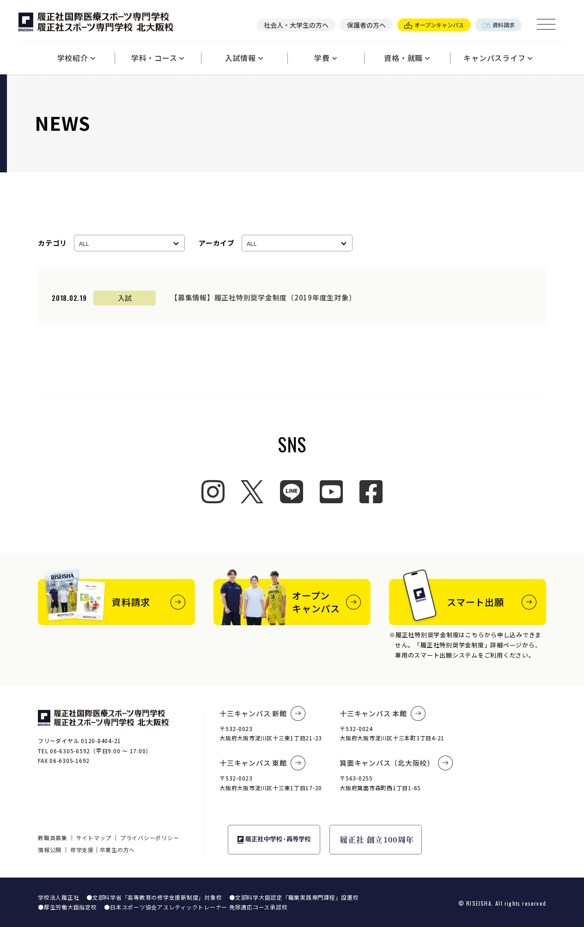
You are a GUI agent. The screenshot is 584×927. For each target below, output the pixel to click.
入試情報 (244, 57)
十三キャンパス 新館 (262, 713)
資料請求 (498, 25)
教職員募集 (52, 838)
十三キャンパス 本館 (383, 713)
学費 (325, 57)
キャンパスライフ (498, 57)
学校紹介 (76, 57)
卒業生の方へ (117, 850)
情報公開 (49, 850)
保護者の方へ (366, 25)
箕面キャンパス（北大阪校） (396, 763)
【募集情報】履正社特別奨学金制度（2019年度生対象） (263, 297)
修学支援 (82, 850)
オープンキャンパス (434, 25)
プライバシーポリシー (149, 838)
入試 (125, 298)
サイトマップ (94, 838)
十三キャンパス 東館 (262, 763)
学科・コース (157, 57)
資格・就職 (407, 57)
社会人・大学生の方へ (296, 25)
